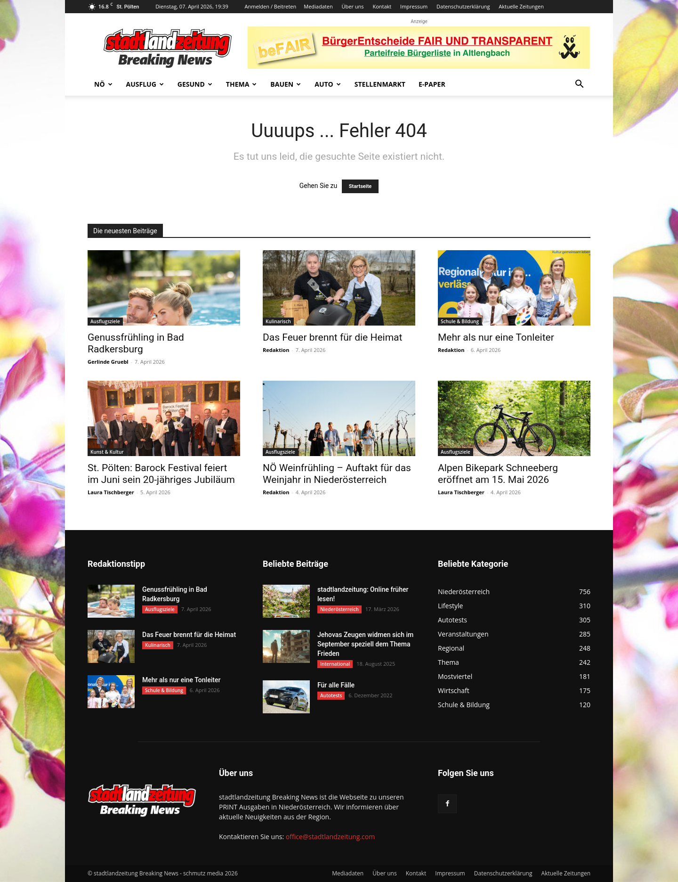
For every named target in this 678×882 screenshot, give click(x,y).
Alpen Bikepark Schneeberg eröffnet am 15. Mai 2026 (498, 473)
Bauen (285, 84)
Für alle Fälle (336, 685)
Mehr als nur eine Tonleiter (496, 337)
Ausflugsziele (105, 321)
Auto (328, 84)
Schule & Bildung (460, 321)
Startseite (360, 186)
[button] (579, 85)
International (335, 664)
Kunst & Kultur (107, 452)
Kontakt (381, 6)
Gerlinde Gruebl (108, 361)
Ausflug (145, 84)
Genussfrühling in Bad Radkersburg (136, 343)
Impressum (414, 6)
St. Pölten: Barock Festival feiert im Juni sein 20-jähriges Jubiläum (161, 473)
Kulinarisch (278, 321)
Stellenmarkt (380, 84)
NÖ (103, 84)
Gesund (195, 84)
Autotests (331, 695)
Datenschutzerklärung (463, 6)
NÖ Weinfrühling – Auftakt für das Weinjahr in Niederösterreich (337, 473)
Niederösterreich (339, 609)
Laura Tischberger (111, 492)
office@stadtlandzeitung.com (330, 836)
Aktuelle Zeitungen (521, 6)
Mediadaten (318, 6)
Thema (241, 84)
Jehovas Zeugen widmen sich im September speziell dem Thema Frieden (365, 644)
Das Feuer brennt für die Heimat (332, 337)
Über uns (353, 6)
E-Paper (432, 84)
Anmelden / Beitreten (271, 6)
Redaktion (276, 349)
